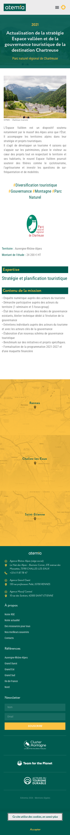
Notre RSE (10, 614)
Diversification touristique (36, 185)
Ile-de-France (11, 681)
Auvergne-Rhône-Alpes (16, 657)
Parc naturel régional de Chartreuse (35, 58)
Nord (7, 687)
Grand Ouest (11, 663)
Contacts (9, 637)
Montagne (43, 191)
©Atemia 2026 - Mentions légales (35, 798)
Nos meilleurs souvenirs (17, 632)
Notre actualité (12, 620)
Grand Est (9, 669)
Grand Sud (10, 675)
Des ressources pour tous (17, 626)
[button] (57, 7)
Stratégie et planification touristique (34, 278)
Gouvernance (21, 191)
